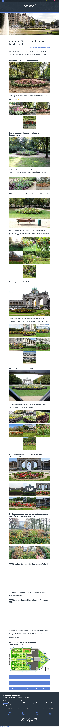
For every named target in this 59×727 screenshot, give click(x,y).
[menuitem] (10, 11)
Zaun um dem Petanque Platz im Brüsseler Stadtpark (30, 682)
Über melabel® (35, 11)
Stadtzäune (47, 47)
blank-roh (35, 47)
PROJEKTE (39, 47)
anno (31, 47)
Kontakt (43, 11)
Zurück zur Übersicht (14, 37)
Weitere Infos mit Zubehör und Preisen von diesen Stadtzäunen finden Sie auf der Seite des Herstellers (29, 688)
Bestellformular (50, 11)
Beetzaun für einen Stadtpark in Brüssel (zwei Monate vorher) (29, 677)
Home (3, 13)
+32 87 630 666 (32, 708)
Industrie (28, 11)
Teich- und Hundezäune (10, 11)
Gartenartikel (21, 11)
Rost (43, 47)
